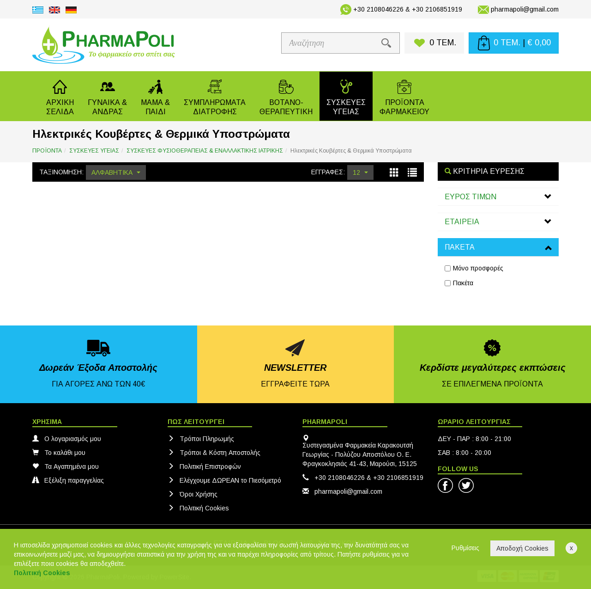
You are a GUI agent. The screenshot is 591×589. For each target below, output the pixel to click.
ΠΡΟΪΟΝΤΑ (47, 150)
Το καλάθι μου (58, 452)
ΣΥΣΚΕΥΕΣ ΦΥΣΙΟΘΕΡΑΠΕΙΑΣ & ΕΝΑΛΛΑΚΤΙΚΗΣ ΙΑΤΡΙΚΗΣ (205, 150)
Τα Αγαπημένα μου (65, 466)
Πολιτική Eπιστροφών (204, 466)
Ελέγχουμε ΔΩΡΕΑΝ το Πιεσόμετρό (224, 480)
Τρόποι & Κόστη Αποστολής (214, 452)
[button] (107, 96)
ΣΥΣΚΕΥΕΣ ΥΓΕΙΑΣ (94, 150)
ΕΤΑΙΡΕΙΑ (462, 222)
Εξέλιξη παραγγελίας (68, 480)
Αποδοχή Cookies (522, 548)
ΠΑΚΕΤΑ (460, 247)
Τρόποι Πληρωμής (201, 438)
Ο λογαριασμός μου (66, 438)
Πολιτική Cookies (198, 508)
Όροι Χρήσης (192, 494)
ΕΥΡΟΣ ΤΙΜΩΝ (470, 197)
